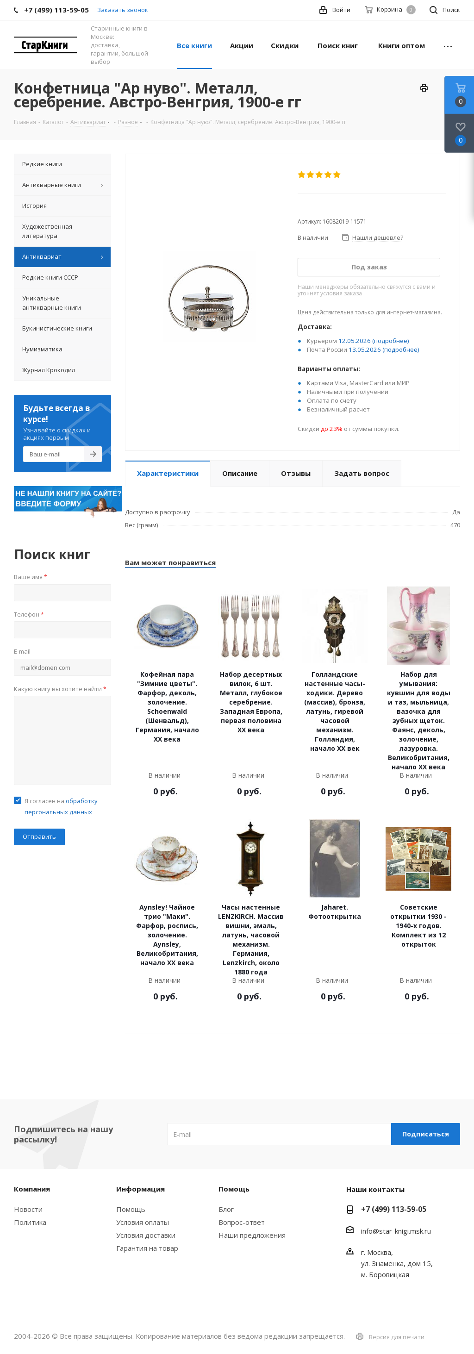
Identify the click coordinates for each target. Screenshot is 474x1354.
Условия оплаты (142, 1222)
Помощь (130, 1209)
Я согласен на (61, 806)
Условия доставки (145, 1235)
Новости (28, 1209)
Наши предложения (252, 1235)
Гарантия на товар (147, 1248)
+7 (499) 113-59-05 (393, 1209)
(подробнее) (390, 341)
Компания (32, 1188)
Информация (140, 1188)
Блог (226, 1209)
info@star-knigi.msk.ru (396, 1230)
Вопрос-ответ (241, 1222)
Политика (30, 1222)
